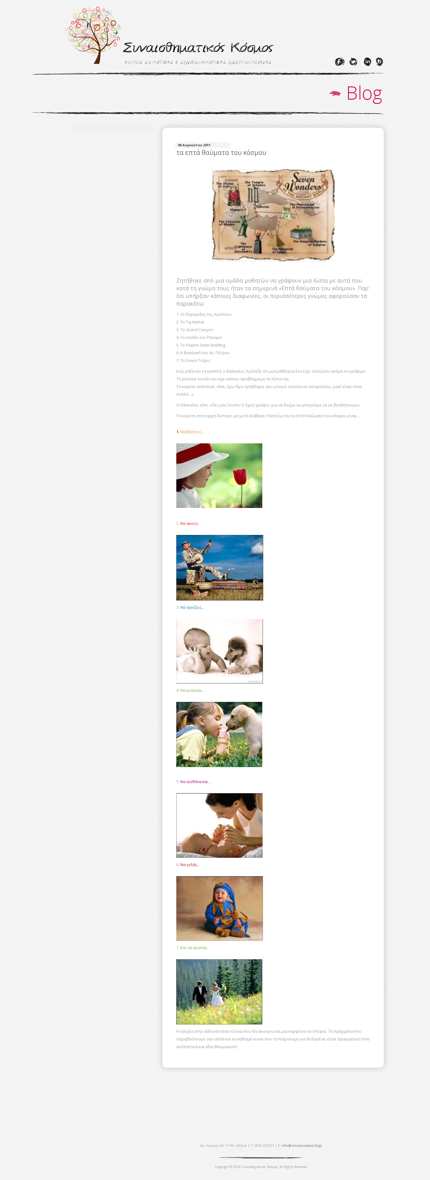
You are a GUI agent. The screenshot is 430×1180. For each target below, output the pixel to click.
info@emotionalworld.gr (302, 1145)
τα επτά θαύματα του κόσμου (221, 152)
